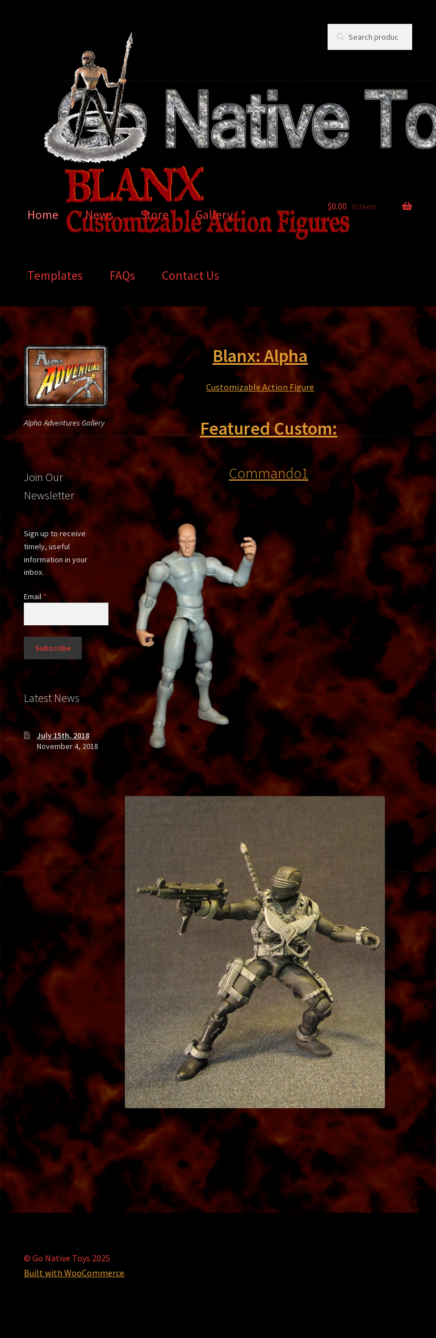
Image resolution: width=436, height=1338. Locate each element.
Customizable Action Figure (260, 387)
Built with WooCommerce (74, 1272)
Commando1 (268, 473)
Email (35, 596)
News (99, 214)
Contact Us (190, 275)
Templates (55, 275)
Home (42, 214)
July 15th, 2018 (63, 735)
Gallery (214, 214)
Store (154, 214)
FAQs (122, 275)
